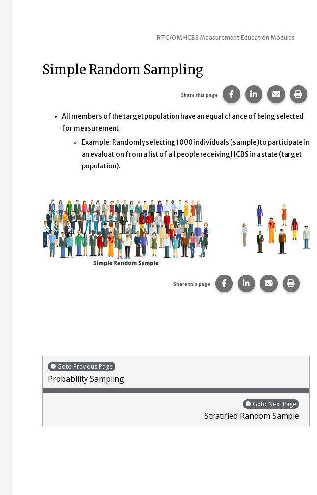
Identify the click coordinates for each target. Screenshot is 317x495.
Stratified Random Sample (173, 409)
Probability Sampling (176, 372)
